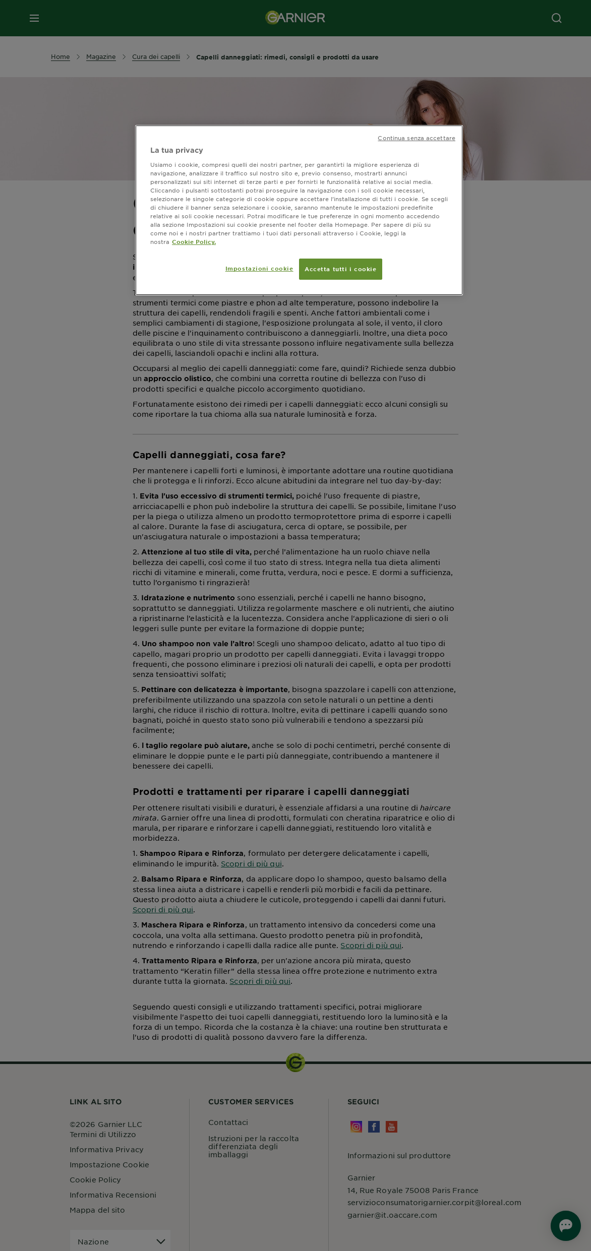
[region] (299, 210)
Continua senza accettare (416, 137)
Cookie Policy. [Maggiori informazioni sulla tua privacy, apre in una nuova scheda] (194, 241)
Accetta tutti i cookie (341, 268)
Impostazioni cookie (259, 268)
